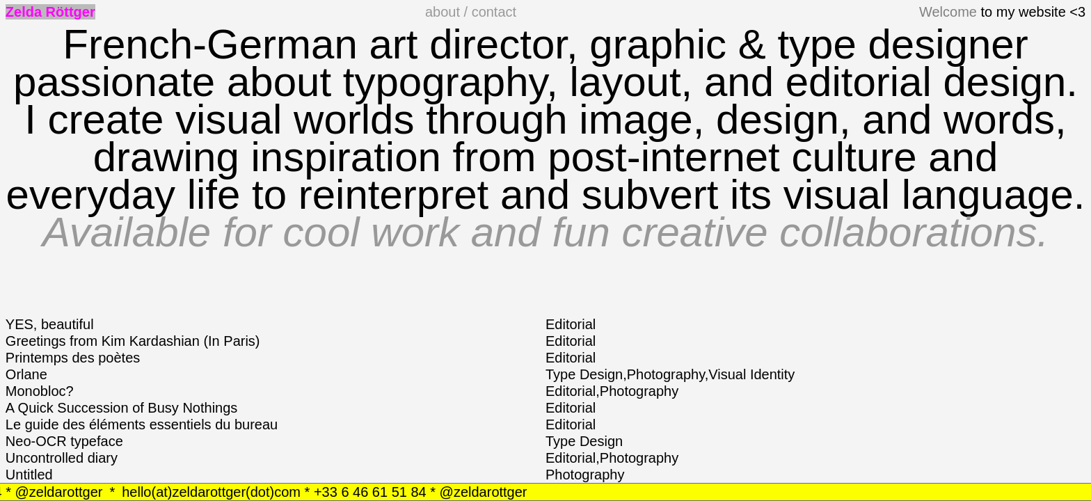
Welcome (948, 11)
